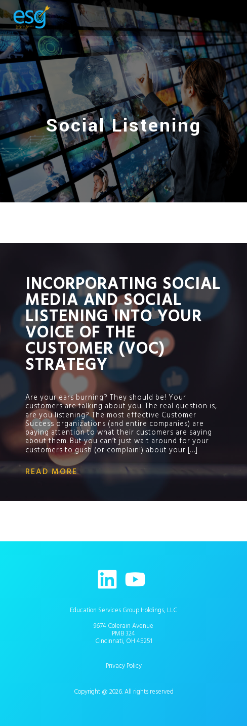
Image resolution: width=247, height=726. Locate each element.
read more (51, 471)
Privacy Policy (124, 665)
